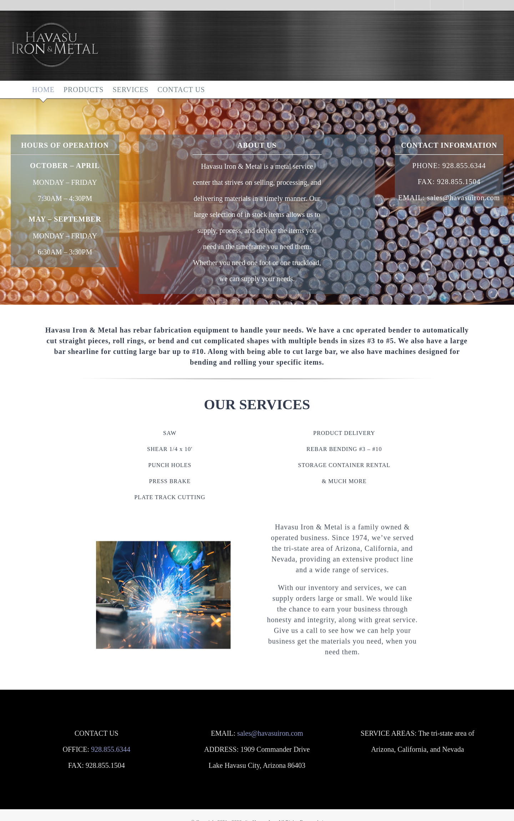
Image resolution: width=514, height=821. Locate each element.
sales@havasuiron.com (270, 733)
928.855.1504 (458, 182)
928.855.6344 (464, 165)
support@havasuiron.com (104, 5)
